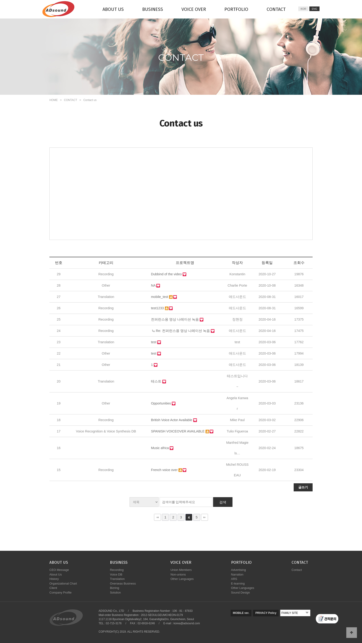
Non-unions (178, 574)
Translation (117, 579)
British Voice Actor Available (172, 420)
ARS (234, 579)
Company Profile (60, 592)
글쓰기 (303, 487)
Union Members (181, 570)
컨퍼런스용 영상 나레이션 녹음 (175, 319)
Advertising (238, 570)
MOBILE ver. (241, 613)
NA (153, 285)
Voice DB (116, 574)
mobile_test (160, 297)
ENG (314, 8)
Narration (237, 574)
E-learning (238, 583)
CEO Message (59, 570)
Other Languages (181, 579)
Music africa (160, 448)
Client (53, 588)
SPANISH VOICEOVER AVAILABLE (178, 431)
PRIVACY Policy (265, 613)
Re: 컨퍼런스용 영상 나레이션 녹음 (181, 331)
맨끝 (204, 517)
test (154, 342)
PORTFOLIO (236, 9)
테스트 (156, 381)
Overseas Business (123, 583)
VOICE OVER (193, 9)
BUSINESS (152, 9)
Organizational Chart (63, 583)
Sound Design (240, 592)
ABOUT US (113, 9)
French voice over (164, 470)
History (54, 579)
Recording (117, 570)
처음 (157, 517)
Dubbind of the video (167, 274)
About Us (55, 574)
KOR (303, 8)
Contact (297, 570)
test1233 (158, 308)
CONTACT (276, 9)
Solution (115, 592)
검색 (222, 502)
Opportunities (161, 403)
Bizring (114, 588)
